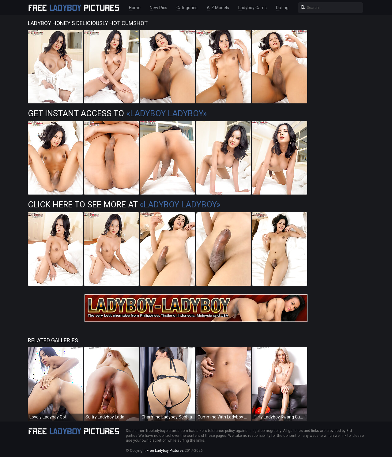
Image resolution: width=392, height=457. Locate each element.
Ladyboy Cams (252, 7)
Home (135, 7)
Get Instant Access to (117, 113)
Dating (282, 7)
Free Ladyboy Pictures (165, 450)
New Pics (158, 7)
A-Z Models (218, 7)
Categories (187, 7)
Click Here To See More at (124, 205)
